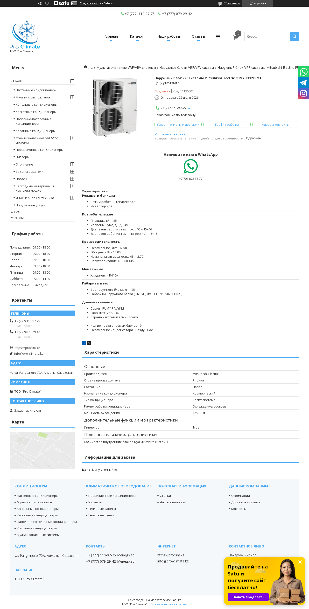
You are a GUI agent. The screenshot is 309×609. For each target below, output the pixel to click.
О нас (15, 212)
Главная (111, 36)
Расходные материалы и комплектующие (35, 188)
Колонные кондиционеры (36, 131)
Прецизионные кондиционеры (39, 149)
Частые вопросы (173, 502)
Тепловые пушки (101, 515)
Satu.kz (176, 600)
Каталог (136, 36)
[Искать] (294, 36)
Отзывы (198, 36)
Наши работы (168, 36)
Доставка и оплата (245, 502)
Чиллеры (22, 157)
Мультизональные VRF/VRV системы (126, 67)
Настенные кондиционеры (36, 90)
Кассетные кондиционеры (36, 112)
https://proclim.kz (27, 348)
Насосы (21, 179)
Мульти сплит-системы (34, 502)
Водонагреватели (29, 171)
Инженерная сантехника (35, 198)
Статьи (165, 495)
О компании (240, 495)
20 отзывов (232, 3)
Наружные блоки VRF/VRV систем (186, 67)
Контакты (238, 508)
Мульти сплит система (33, 97)
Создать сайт (89, 3)
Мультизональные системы (38, 535)
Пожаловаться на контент (168, 604)
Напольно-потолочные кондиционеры (33, 121)
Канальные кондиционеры (36, 104)
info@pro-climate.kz (28, 353)
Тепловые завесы (102, 508)
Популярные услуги (30, 205)
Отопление (24, 164)
